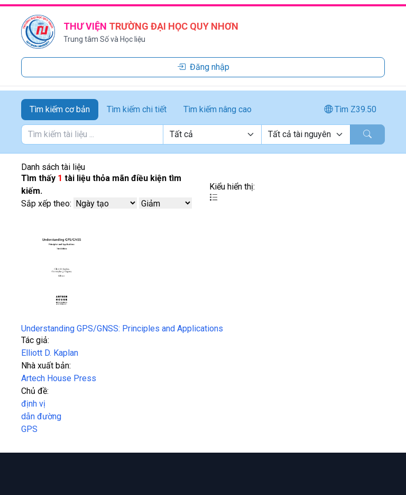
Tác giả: (35, 340)
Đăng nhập (203, 67)
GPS (29, 429)
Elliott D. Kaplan (49, 353)
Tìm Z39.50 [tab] (350, 109)
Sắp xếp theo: (46, 204)
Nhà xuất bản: (46, 366)
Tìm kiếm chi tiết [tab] (137, 109)
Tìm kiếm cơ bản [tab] (60, 109)
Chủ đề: (35, 391)
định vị (33, 404)
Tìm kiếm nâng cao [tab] (217, 109)
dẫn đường (41, 416)
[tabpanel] (203, 134)
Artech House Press (58, 378)
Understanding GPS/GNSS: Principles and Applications (122, 328)
